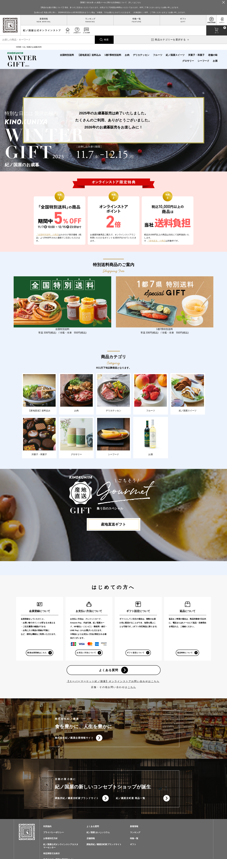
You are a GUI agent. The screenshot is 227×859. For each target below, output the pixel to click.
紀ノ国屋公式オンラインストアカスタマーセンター (60, 848)
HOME (18, 47)
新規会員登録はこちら (37, 653)
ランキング (90, 19)
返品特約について (185, 653)
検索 (106, 39)
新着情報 (44, 19)
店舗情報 (91, 841)
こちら (132, 688)
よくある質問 (108, 671)
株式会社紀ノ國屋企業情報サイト (74, 739)
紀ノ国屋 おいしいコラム (98, 835)
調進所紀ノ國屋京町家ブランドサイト (77, 800)
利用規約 (47, 829)
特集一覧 (137, 19)
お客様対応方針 (50, 841)
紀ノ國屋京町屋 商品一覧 (130, 800)
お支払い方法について (86, 653)
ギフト (183, 19)
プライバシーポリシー (53, 835)
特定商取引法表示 (51, 856)
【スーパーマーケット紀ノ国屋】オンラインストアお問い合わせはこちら (113, 682)
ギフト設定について (135, 653)
